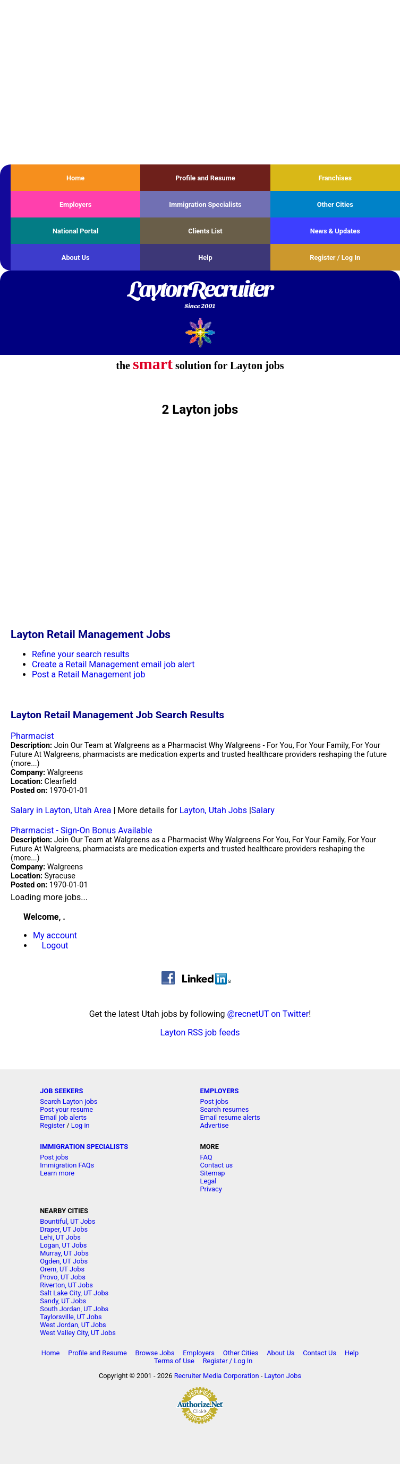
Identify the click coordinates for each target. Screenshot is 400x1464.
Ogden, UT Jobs (64, 1261)
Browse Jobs (155, 1353)
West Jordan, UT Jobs (73, 1325)
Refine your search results (80, 654)
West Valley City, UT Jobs (78, 1333)
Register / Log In (335, 258)
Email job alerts (63, 1117)
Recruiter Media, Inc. (200, 332)
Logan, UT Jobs (63, 1245)
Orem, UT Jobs (62, 1269)
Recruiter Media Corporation (216, 1376)
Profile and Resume (205, 178)
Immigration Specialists (205, 204)
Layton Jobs (282, 1376)
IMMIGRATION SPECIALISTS (84, 1147)
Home (75, 178)
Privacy (211, 1189)
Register (52, 1125)
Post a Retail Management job (88, 674)
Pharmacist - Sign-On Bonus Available (81, 830)
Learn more (57, 1173)
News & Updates (335, 231)
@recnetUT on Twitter (268, 1014)
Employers (75, 204)
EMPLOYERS (219, 1091)
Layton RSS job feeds (200, 1032)
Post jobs (214, 1101)
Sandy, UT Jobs (63, 1301)
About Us (76, 258)
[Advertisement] (200, 82)
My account (55, 935)
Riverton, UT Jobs (66, 1285)
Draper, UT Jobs (64, 1229)
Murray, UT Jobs (64, 1253)
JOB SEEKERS (61, 1091)
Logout (55, 945)
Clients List (205, 231)
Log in (80, 1125)
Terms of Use (174, 1361)
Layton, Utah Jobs (213, 810)
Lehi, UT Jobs (60, 1237)
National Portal (75, 231)
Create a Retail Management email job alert (113, 664)
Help (205, 258)
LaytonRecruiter (200, 295)
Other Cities (335, 204)
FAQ (206, 1157)
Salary (263, 810)
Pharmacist (32, 736)
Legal (208, 1181)
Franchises (335, 178)
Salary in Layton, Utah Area (61, 810)
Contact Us (319, 1353)
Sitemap (212, 1173)
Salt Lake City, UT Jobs (74, 1293)
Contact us (216, 1165)
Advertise (214, 1125)
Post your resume (66, 1109)
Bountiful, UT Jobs (67, 1221)
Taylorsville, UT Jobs (70, 1317)
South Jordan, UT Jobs (74, 1309)
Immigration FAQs (67, 1165)
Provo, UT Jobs (63, 1277)
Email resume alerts (230, 1117)
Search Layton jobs (68, 1101)
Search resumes (224, 1109)
